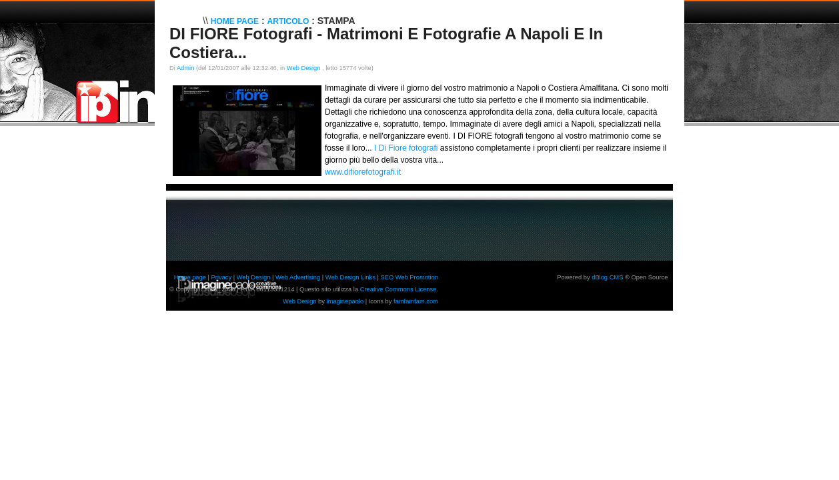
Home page (190, 277)
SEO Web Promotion (409, 277)
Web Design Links (350, 277)
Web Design (304, 68)
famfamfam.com (415, 301)
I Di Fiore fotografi (406, 148)
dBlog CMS (607, 277)
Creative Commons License (398, 289)
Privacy (221, 277)
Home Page (235, 21)
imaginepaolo (345, 301)
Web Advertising (297, 277)
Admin (185, 68)
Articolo (288, 21)
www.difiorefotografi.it (363, 172)
